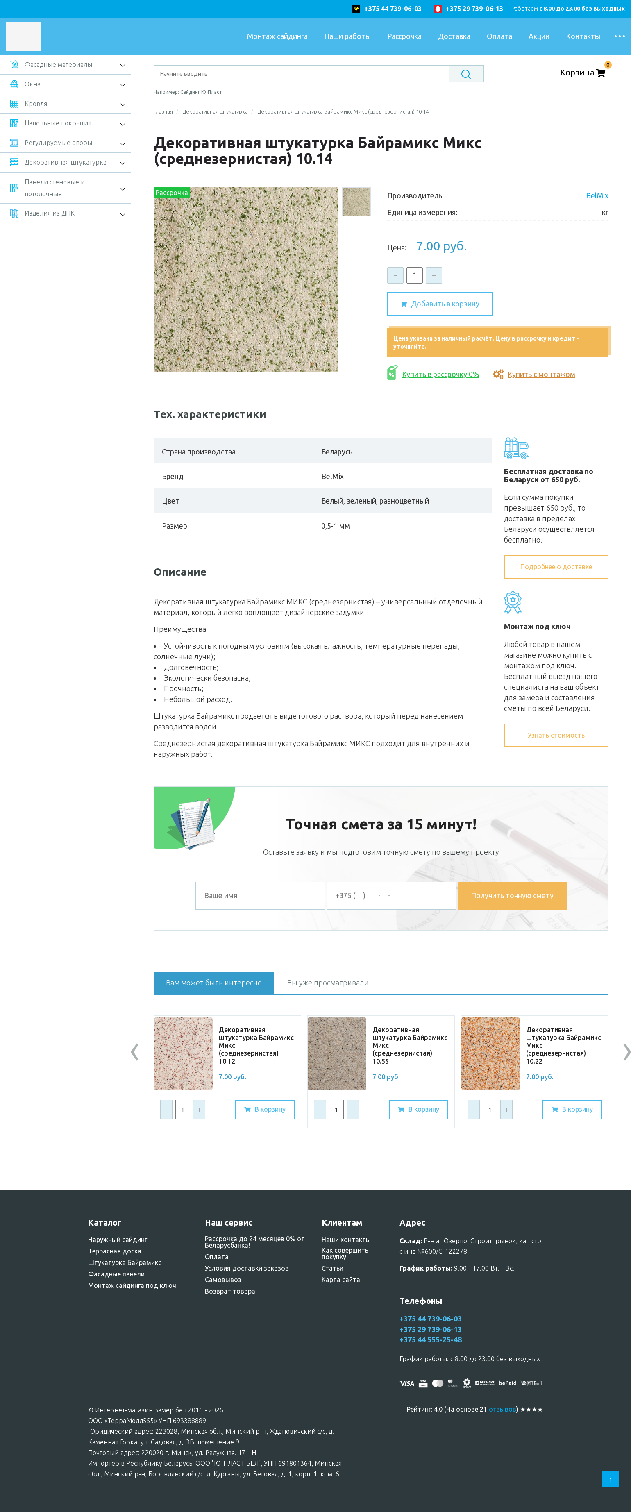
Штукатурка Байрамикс (124, 1262)
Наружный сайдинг (117, 1239)
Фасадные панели (116, 1274)
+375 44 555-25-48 (430, 1339)
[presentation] (135, 1048)
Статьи (332, 1268)
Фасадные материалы (51, 64)
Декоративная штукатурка (58, 162)
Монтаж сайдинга (277, 36)
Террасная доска (114, 1251)
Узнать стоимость (556, 735)
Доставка (454, 36)
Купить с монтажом (534, 374)
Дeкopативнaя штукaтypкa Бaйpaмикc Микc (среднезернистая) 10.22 (563, 1045)
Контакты (583, 36)
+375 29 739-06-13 (474, 8)
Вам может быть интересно (214, 982)
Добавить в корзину (439, 304)
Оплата (499, 36)
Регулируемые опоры (51, 143)
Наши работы (347, 36)
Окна (25, 84)
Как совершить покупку (345, 1253)
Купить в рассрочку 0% (433, 374)
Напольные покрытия (50, 123)
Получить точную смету (512, 895)
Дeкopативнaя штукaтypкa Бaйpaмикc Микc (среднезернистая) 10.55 (409, 1045)
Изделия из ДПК (42, 213)
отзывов (502, 1409)
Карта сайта (341, 1279)
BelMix (597, 195)
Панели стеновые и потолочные (47, 188)
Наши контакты (346, 1239)
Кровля (28, 104)
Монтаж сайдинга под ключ (132, 1285)
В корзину (265, 1110)
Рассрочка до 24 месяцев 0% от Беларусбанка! (255, 1242)
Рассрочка (404, 36)
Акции (539, 36)
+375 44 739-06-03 (393, 8)
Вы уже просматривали (328, 982)
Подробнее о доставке (556, 566)
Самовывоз (223, 1279)
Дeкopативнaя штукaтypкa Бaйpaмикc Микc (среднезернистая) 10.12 (256, 1045)
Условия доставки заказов (247, 1268)
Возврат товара (230, 1291)
